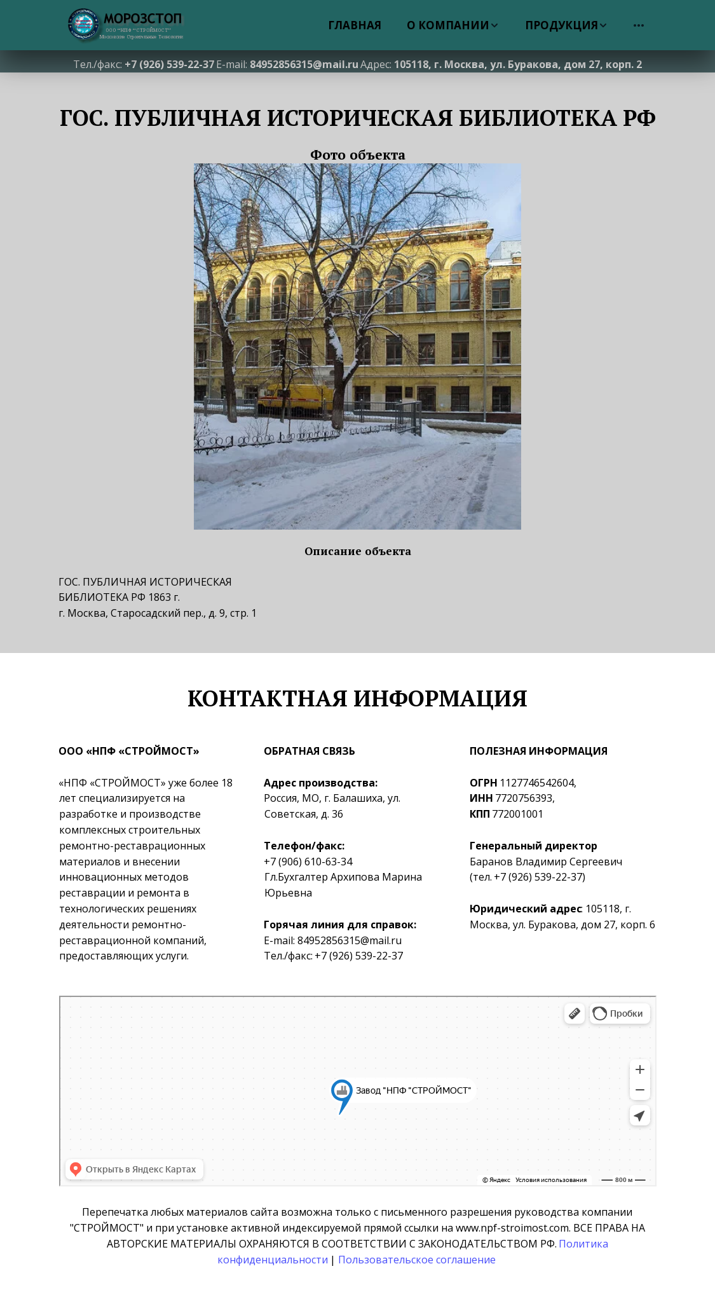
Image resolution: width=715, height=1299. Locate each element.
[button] (453, 25)
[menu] (433, 25)
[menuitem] (354, 25)
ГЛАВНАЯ (354, 25)
